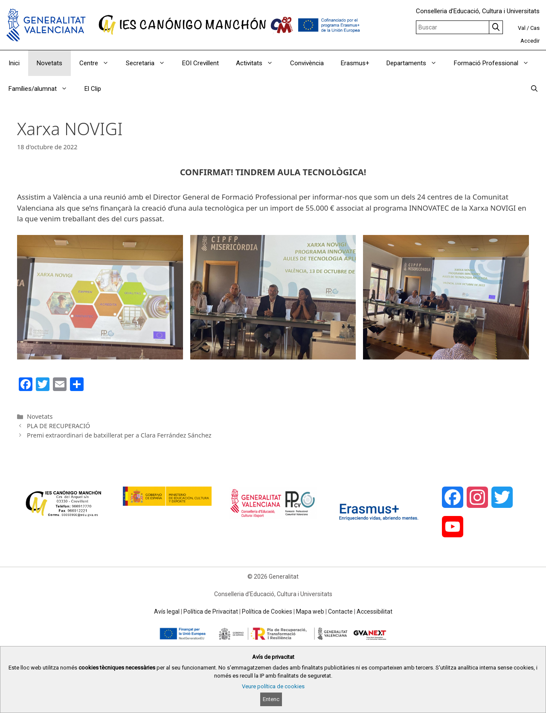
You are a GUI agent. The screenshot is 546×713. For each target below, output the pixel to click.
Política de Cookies (267, 611)
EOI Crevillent (200, 63)
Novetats (49, 63)
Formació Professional (495, 63)
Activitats (259, 63)
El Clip (92, 89)
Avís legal (167, 611)
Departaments (415, 63)
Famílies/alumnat (42, 88)
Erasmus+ (355, 63)
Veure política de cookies (273, 686)
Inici (14, 63)
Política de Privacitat (210, 611)
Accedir (530, 41)
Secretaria (150, 63)
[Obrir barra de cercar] (534, 88)
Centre (98, 63)
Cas (535, 28)
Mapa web (310, 611)
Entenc (271, 699)
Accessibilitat (374, 611)
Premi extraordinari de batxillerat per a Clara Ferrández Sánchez (119, 435)
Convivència (307, 63)
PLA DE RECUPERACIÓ (58, 426)
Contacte (340, 611)
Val (522, 28)
